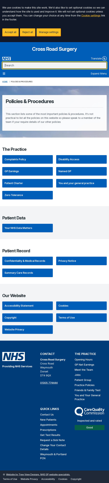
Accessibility (48, 479)
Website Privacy (29, 479)
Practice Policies (85, 385)
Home (5, 82)
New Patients (48, 419)
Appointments (48, 424)
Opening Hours (84, 359)
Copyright (76, 479)
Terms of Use (10, 479)
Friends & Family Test (87, 390)
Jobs (78, 374)
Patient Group (83, 379)
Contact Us (47, 414)
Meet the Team (84, 369)
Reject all (27, 32)
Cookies (62, 479)
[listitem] (27, 159)
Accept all (10, 32)
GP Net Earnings (84, 364)
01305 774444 (49, 382)
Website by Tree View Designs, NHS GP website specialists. (38, 474)
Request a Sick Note (52, 440)
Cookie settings (90, 15)
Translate (99, 58)
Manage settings (48, 32)
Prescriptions (48, 429)
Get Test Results (50, 435)
